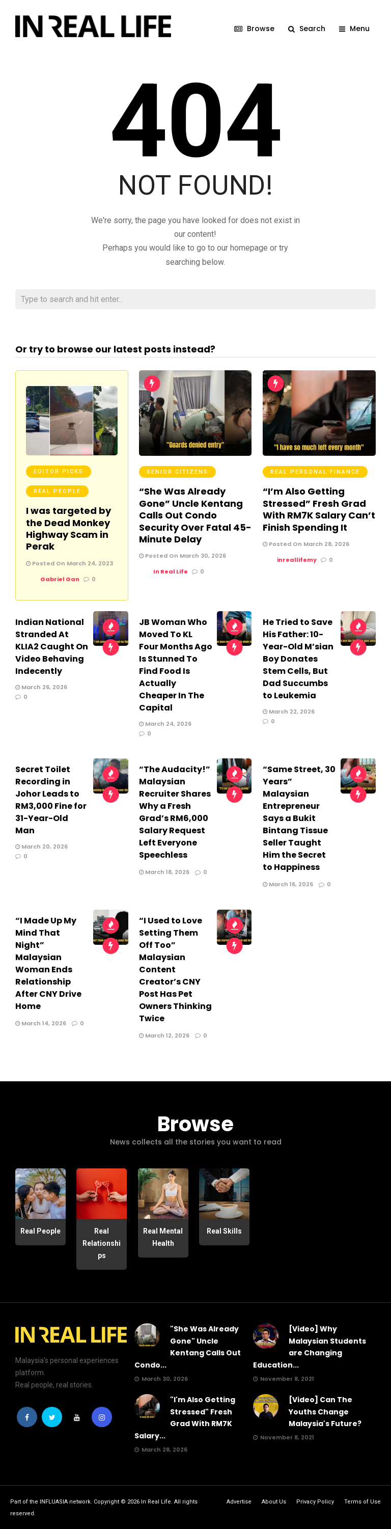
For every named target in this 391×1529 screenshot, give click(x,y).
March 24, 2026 (165, 723)
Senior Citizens (177, 471)
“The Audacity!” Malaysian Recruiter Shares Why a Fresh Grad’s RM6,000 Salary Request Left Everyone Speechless (175, 811)
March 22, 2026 (289, 711)
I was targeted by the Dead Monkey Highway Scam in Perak (68, 528)
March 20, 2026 (41, 846)
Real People (57, 490)
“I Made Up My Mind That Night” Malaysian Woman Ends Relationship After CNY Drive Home (48, 963)
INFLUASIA (54, 1501)
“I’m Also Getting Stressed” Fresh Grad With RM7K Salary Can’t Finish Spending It (319, 508)
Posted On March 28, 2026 (306, 543)
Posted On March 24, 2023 (69, 563)
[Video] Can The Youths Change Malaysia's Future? (325, 1411)
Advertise (239, 1501)
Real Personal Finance (315, 471)
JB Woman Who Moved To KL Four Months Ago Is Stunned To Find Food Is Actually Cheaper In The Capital (175, 664)
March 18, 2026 (164, 871)
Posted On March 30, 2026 (182, 555)
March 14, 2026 (40, 1023)
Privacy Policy (315, 1501)
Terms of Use (362, 1501)
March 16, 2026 (288, 884)
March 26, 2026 (41, 686)
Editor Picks (58, 471)
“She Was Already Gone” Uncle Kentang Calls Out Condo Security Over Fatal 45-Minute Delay (195, 514)
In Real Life (156, 1501)
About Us (274, 1501)
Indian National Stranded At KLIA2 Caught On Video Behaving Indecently (51, 646)
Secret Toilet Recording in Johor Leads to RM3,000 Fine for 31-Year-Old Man (51, 799)
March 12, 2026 (164, 1035)
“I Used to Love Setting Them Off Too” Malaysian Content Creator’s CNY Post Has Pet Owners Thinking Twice (175, 969)
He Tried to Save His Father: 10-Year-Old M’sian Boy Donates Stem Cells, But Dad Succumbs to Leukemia (298, 658)
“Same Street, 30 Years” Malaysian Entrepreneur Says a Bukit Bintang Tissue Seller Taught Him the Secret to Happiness (299, 817)
